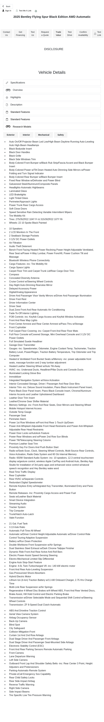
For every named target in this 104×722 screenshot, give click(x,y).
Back (6, 6)
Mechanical (43, 135)
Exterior (11, 135)
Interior (26, 135)
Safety (61, 135)
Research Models (17, 126)
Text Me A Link (23, 11)
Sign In (6, 11)
